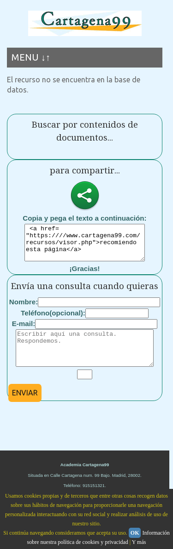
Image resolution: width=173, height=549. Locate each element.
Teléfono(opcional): (53, 320)
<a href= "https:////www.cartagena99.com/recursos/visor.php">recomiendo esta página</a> (85, 246)
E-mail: (24, 330)
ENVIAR (25, 406)
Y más (139, 542)
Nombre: (23, 309)
